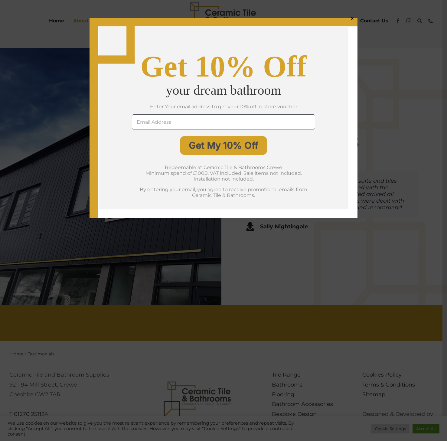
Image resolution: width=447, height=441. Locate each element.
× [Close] (352, 18)
